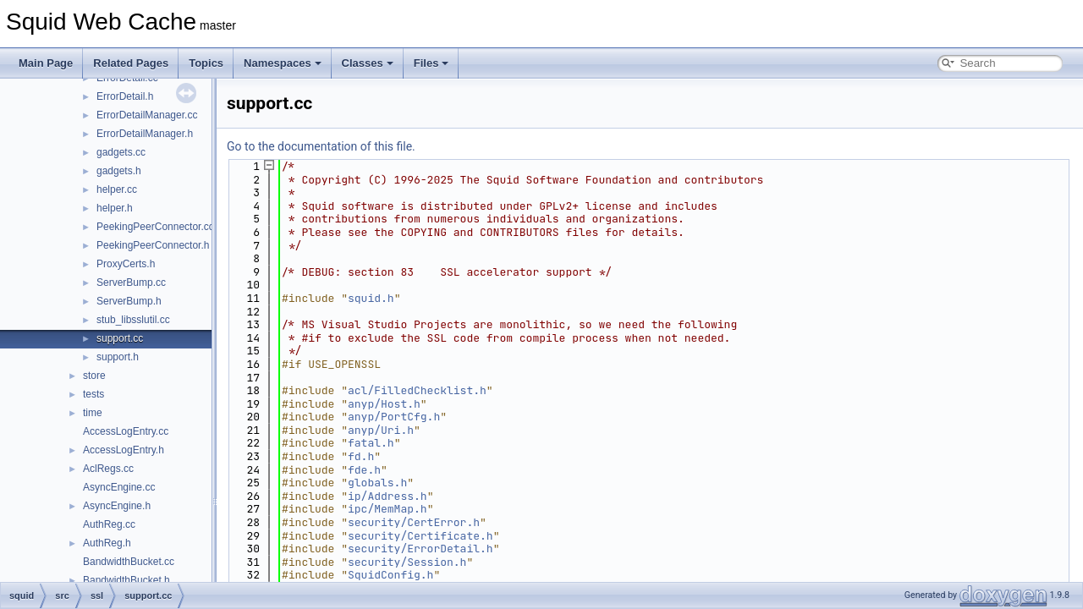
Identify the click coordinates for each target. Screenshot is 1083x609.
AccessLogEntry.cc (125, 431)
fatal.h (371, 443)
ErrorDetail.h (124, 96)
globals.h (377, 482)
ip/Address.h (387, 496)
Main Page (46, 63)
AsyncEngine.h (117, 506)
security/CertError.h (414, 522)
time (92, 413)
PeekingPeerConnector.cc (155, 227)
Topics (206, 63)
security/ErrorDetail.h (420, 548)
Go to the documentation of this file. (321, 146)
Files (431, 63)
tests (93, 394)
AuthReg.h (107, 543)
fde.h (364, 470)
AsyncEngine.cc (119, 487)
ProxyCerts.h (125, 264)
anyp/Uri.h (381, 430)
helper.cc (116, 189)
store (94, 375)
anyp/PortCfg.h (394, 416)
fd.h (361, 456)
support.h (117, 357)
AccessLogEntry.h (123, 450)
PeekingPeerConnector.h (152, 245)
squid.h (371, 298)
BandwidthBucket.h (126, 580)
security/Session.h (407, 562)
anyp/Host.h (384, 404)
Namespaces (283, 63)
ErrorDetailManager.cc (146, 115)
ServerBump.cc (131, 282)
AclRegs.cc (108, 469)
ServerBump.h (129, 301)
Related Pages (130, 63)
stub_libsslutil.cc (133, 320)
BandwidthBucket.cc (128, 562)
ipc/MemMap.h (387, 509)
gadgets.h (118, 171)
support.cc (119, 338)
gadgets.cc (121, 152)
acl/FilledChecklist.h (417, 390)
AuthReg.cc (109, 524)
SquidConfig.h (390, 575)
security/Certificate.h (420, 536)
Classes (367, 63)
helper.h (114, 208)
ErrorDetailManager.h (144, 134)
